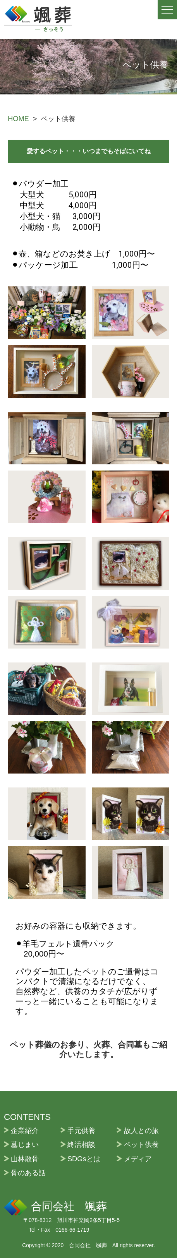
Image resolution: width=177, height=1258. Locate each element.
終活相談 (81, 1144)
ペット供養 (141, 1144)
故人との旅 (141, 1130)
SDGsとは (83, 1159)
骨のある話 (28, 1173)
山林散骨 (25, 1159)
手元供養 (81, 1130)
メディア (138, 1159)
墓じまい (25, 1144)
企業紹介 (25, 1130)
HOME (18, 119)
